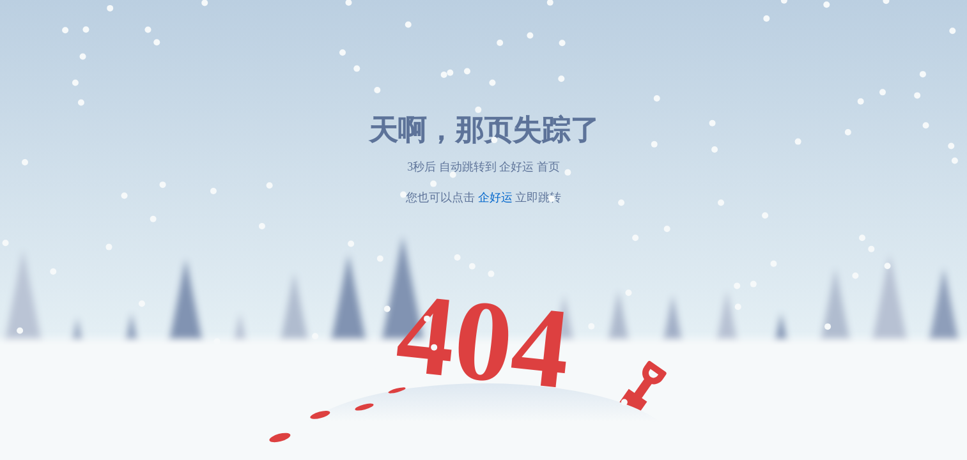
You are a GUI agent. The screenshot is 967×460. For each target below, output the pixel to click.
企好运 (495, 197)
